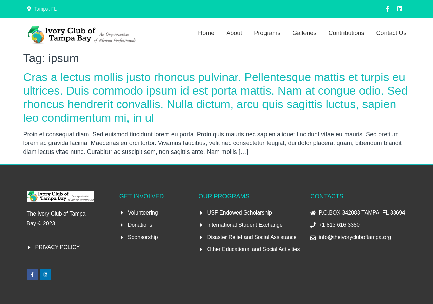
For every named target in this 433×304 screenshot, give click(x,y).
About (234, 32)
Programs (267, 32)
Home (206, 32)
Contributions (346, 32)
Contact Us (391, 32)
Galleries (304, 32)
